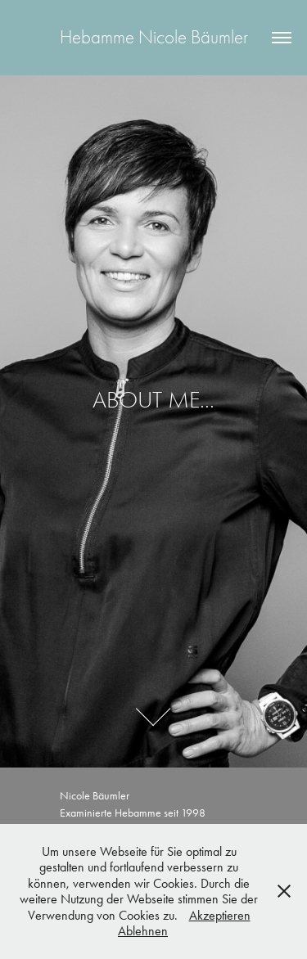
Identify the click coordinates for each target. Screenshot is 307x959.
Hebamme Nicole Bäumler (154, 37)
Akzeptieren (220, 915)
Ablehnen (143, 931)
